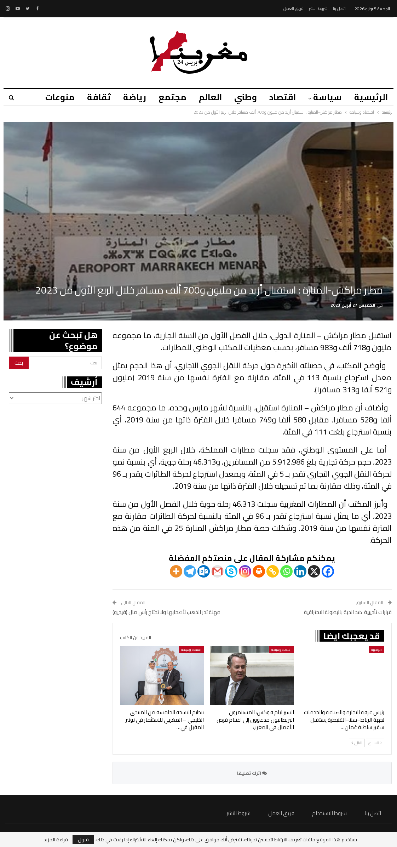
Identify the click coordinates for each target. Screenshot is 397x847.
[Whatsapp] (286, 571)
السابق (375, 742)
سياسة (327, 97)
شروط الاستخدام (329, 813)
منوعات (60, 97)
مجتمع (172, 97)
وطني (245, 97)
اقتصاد (282, 97)
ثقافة (99, 97)
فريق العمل (293, 8)
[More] (176, 571)
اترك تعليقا (252, 773)
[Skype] (231, 571)
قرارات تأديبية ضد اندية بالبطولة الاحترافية (348, 612)
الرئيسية (371, 97)
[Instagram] (245, 571)
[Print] (259, 571)
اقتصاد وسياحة (281, 650)
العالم (210, 97)
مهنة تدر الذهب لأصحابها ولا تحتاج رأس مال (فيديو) (166, 612)
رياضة (134, 97)
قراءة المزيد (56, 839)
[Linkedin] (300, 571)
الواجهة (376, 650)
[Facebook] (328, 571)
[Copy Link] (272, 571)
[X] (314, 571)
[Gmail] (217, 571)
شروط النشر (318, 8)
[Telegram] (190, 571)
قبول (83, 839)
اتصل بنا (339, 8)
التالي (356, 742)
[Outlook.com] (203, 571)
